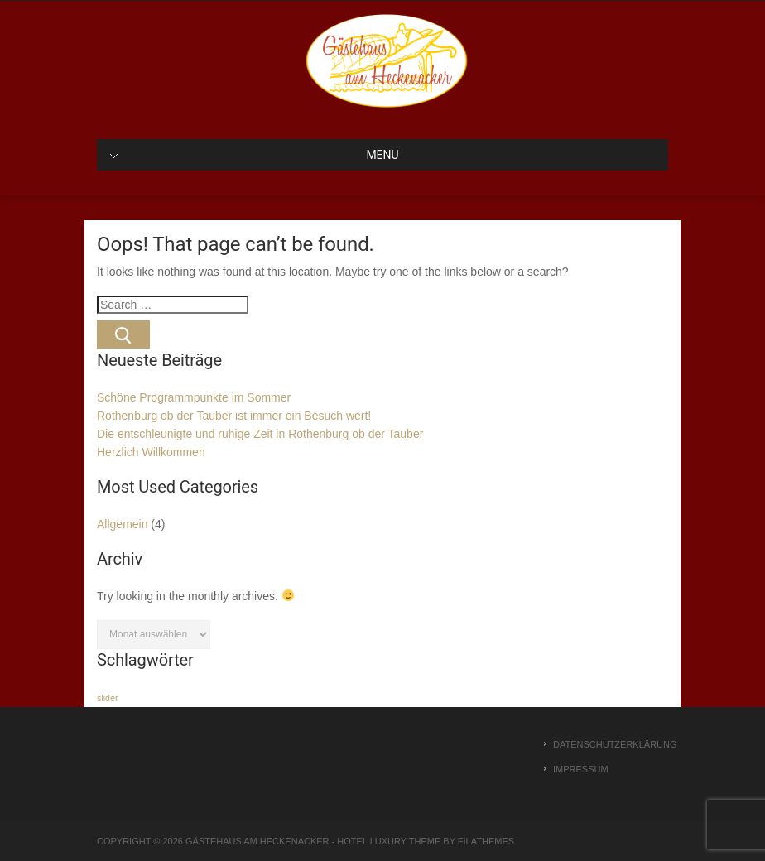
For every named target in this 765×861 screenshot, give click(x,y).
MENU (254, 154)
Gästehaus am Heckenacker (257, 841)
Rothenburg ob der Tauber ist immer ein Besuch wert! (234, 415)
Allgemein (122, 524)
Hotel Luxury (372, 841)
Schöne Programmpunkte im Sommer (194, 397)
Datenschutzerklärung (610, 744)
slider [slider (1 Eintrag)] (107, 698)
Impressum (581, 769)
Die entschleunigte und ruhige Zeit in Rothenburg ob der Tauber (260, 433)
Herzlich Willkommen (151, 452)
